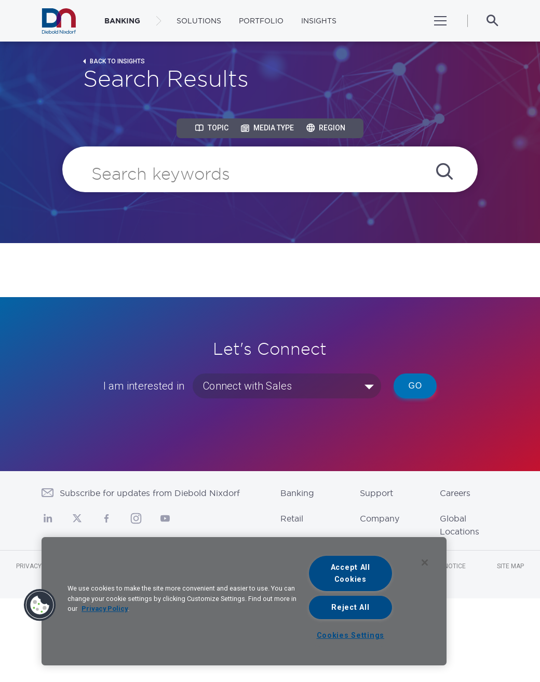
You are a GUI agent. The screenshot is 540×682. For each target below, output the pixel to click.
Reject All (350, 607)
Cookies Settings (351, 635)
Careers (455, 493)
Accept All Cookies (350, 573)
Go (415, 385)
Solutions (199, 20)
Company (379, 518)
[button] (40, 605)
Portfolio (261, 20)
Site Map (510, 566)
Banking (297, 493)
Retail (291, 518)
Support (376, 493)
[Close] (424, 562)
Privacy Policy (105, 608)
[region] (244, 601)
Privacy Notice (40, 566)
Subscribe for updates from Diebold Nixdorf (150, 493)
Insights (318, 20)
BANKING (122, 20)
